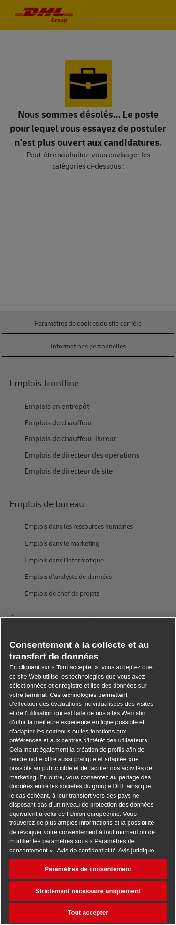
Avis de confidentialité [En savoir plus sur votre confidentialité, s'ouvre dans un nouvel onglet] (86, 850)
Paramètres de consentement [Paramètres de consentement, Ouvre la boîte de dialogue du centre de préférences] (88, 869)
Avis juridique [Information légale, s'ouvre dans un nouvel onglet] (136, 850)
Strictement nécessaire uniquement (88, 891)
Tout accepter (88, 912)
